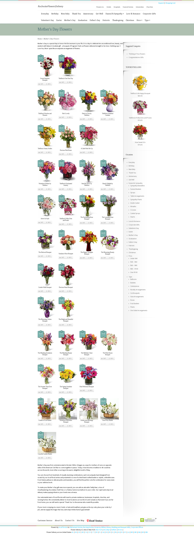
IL (112, 532)
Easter (59, 20)
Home (40, 39)
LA (128, 532)
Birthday (55, 13)
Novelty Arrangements (138, 290)
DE (97, 532)
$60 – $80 (133, 265)
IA (118, 532)
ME (132, 532)
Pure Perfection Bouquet (87, 387)
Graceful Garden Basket (45, 454)
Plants (132, 307)
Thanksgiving (117, 20)
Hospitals (117, 7)
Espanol (161, 3)
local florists (63, 527)
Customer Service (45, 520)
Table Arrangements (137, 196)
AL (72, 532)
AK (76, 532)
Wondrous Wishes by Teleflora (45, 184)
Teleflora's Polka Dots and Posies (66, 219)
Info (49, 84)
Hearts (132, 217)
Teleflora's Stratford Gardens (107, 114)
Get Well (99, 13)
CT (93, 532)
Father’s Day (95, 20)
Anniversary (88, 13)
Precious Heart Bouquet (66, 287)
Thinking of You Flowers (137, 54)
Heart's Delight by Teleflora (107, 184)
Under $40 (133, 258)
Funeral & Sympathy (115, 13)
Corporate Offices (137, 527)
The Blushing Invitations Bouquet (45, 354)
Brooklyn (107, 530)
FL (100, 532)
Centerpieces (134, 286)
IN (115, 532)
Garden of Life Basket (44, 420)
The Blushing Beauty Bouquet (66, 354)
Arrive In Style (45, 219)
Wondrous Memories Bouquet (66, 421)
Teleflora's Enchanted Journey (66, 184)
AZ (79, 532)
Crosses (133, 210)
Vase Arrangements (137, 297)
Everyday (45, 13)
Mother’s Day (69, 20)
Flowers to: (100, 7)
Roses (132, 300)
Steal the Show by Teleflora (86, 184)
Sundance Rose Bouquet (66, 254)
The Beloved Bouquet (44, 252)
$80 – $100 (134, 269)
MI (143, 532)
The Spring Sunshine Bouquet (66, 387)
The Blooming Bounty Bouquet (107, 253)
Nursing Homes (88, 527)
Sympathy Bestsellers (137, 186)
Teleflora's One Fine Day (66, 78)
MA (139, 532)
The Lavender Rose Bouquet (107, 218)
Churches (149, 7)
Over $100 (133, 272)
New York (99, 530)
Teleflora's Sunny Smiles (45, 148)
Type (147, 20)
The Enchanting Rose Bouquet (86, 218)
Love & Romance (133, 13)
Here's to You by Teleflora (86, 114)
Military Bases (106, 527)
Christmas (130, 20)
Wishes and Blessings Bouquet (86, 421)
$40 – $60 (133, 262)
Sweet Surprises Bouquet (44, 79)
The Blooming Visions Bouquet (44, 320)
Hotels (109, 7)
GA (103, 532)
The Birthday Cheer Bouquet (86, 354)
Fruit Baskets (134, 303)
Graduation (82, 20)
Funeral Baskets (135, 189)
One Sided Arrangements (138, 310)
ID (109, 532)
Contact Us (69, 520)
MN (146, 532)
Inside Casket (134, 203)
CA (86, 532)
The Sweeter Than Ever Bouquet (45, 387)
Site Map (80, 520)
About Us (59, 520)
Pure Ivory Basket (107, 420)
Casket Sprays (135, 213)
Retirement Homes (76, 527)
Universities (140, 7)
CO (90, 532)
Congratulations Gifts (136, 57)
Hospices (97, 527)
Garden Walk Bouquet (44, 287)
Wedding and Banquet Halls (120, 527)
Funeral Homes (128, 7)
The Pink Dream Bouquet (107, 354)
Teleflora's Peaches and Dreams (45, 114)
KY (125, 532)
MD (135, 532)
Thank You (76, 13)
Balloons (133, 279)
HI (106, 532)
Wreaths (133, 206)
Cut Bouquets (135, 293)
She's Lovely (65, 113)
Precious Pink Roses (66, 150)
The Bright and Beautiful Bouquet (66, 320)
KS (122, 532)
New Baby (65, 13)
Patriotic (106, 20)
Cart (41, 84)
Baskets (133, 283)
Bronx (120, 530)
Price (139, 20)
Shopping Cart (170, 3)
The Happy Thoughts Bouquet (86, 253)
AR (83, 532)
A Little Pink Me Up (87, 148)
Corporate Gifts (149, 13)
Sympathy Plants (136, 199)
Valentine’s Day (47, 20)
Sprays (132, 193)
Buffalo (113, 530)
